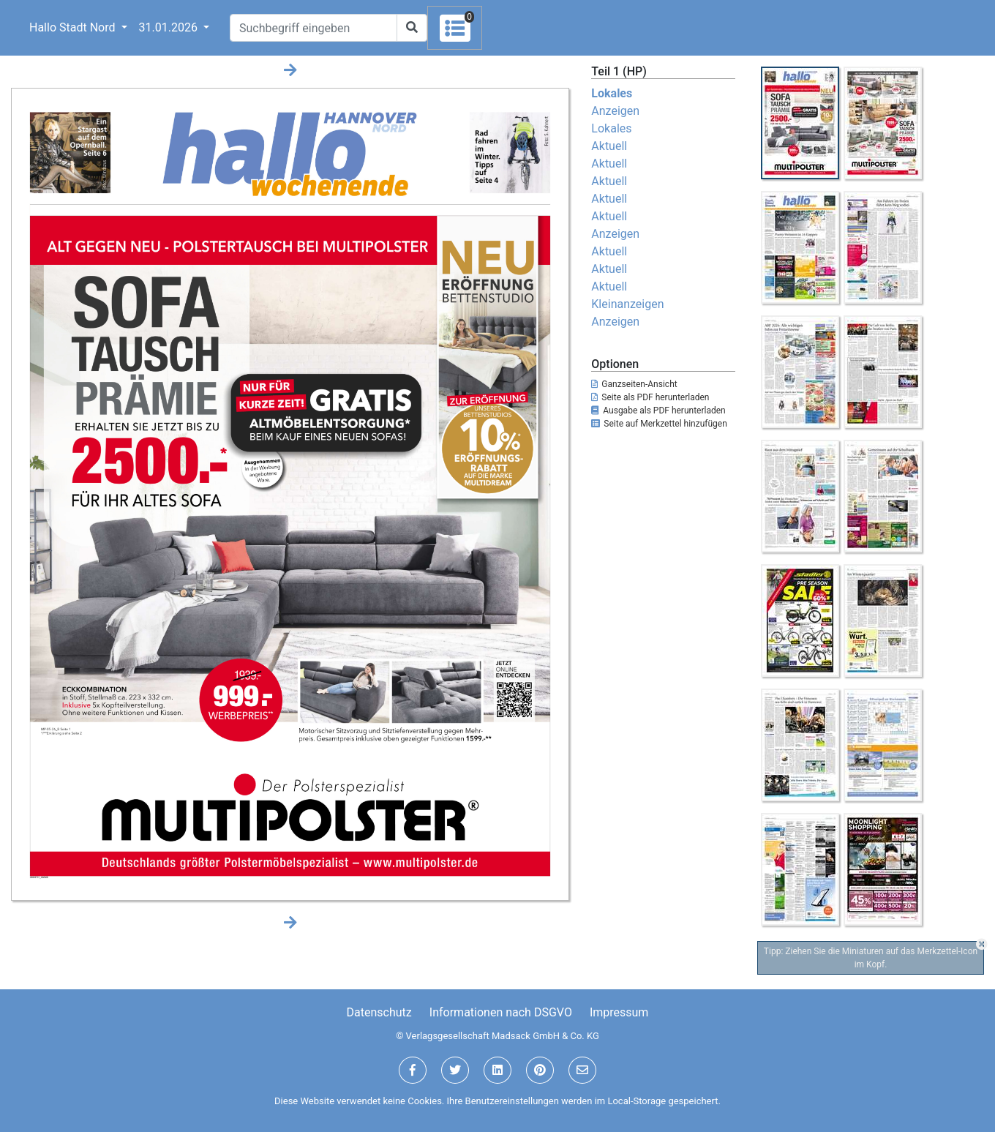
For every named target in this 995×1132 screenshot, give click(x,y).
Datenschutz (379, 1012)
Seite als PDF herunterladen (650, 397)
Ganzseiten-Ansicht (634, 384)
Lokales (611, 93)
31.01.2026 (169, 27)
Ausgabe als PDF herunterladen (658, 410)
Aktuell (609, 146)
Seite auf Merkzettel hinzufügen (659, 424)
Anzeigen (615, 111)
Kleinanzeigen (627, 304)
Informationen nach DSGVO (500, 1012)
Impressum (619, 1012)
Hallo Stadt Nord (73, 27)
